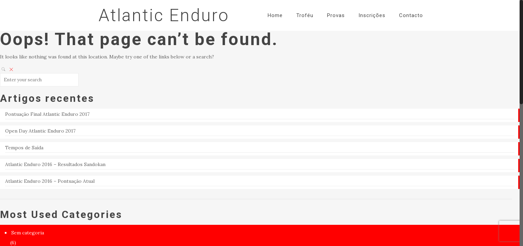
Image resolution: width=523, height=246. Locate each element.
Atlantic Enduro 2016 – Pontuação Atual (50, 181)
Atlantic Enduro (164, 15)
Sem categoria (27, 233)
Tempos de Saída (24, 148)
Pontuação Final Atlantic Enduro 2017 (47, 114)
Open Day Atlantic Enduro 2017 (40, 131)
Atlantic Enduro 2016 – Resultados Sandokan (55, 164)
